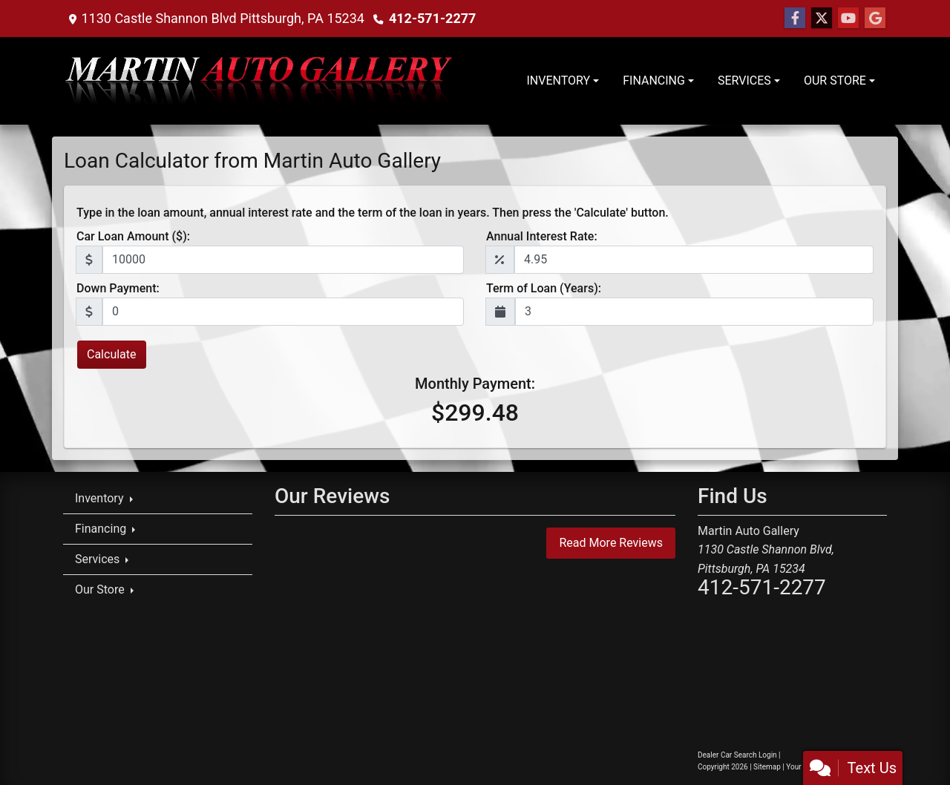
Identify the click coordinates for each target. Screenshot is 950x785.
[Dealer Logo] (260, 81)
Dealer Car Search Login (737, 755)
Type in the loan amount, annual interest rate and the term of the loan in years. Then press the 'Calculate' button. (372, 213)
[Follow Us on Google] (875, 18)
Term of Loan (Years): (543, 288)
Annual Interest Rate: (541, 236)
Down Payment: (118, 288)
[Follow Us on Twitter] (821, 18)
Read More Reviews (611, 543)
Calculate (112, 354)
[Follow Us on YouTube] (848, 18)
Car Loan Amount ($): (133, 236)
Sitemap (767, 767)
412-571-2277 (432, 18)
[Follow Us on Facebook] (794, 18)
